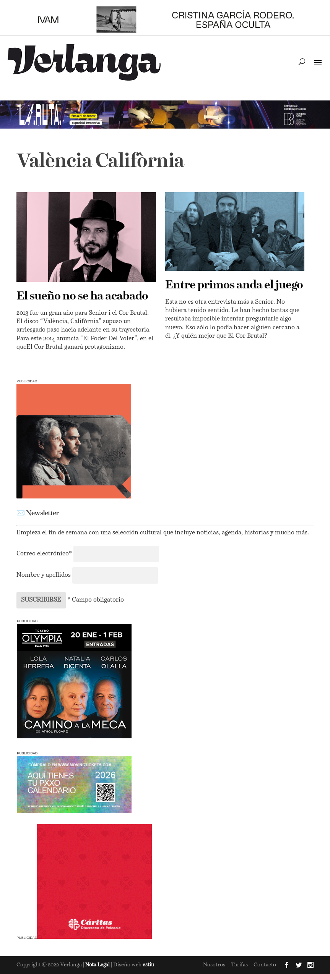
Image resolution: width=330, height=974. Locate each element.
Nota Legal (98, 965)
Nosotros (214, 965)
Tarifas (239, 965)
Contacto (265, 965)
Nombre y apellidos (43, 575)
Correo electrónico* (44, 554)
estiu (148, 965)
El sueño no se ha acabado (82, 296)
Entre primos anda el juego (234, 285)
